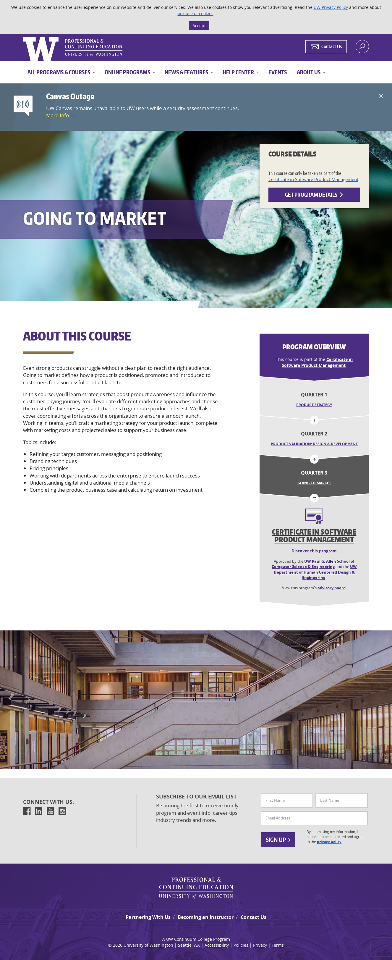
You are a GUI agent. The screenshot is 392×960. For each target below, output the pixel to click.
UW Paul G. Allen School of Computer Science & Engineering (313, 564)
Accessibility (217, 945)
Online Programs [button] (127, 72)
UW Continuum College (189, 939)
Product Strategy (314, 404)
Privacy (260, 945)
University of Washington (148, 945)
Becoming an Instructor (206, 917)
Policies (241, 945)
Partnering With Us (148, 917)
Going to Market (314, 482)
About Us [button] (308, 72)
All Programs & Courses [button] (58, 72)
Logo (23, 37)
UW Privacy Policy (331, 7)
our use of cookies (195, 13)
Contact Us (253, 917)
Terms (278, 945)
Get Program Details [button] (314, 194)
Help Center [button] (238, 72)
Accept (199, 25)
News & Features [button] (186, 72)
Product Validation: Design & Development (314, 443)
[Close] (381, 96)
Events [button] (277, 72)
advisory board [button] (332, 587)
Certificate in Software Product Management (313, 179)
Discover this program (314, 551)
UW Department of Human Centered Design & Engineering (315, 572)
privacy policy (329, 842)
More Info (57, 115)
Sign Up (278, 839)
